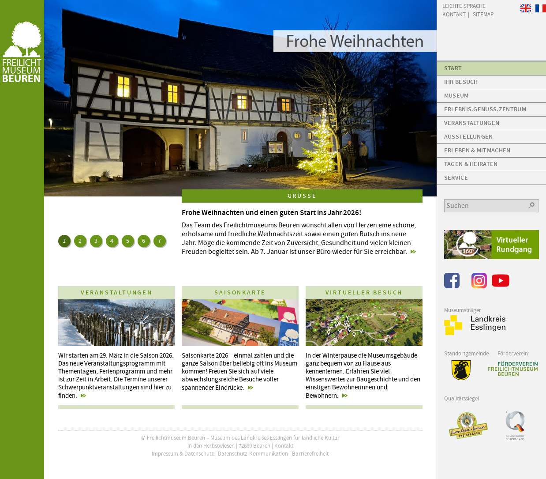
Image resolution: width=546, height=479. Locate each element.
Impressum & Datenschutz (183, 453)
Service (456, 177)
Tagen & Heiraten (471, 164)
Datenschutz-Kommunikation (253, 453)
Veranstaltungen (472, 123)
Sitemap (483, 14)
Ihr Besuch (461, 82)
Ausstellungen (468, 136)
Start (453, 68)
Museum (456, 95)
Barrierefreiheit (310, 453)
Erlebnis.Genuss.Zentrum (485, 109)
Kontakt (283, 445)
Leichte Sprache (464, 5)
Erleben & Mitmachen (477, 150)
